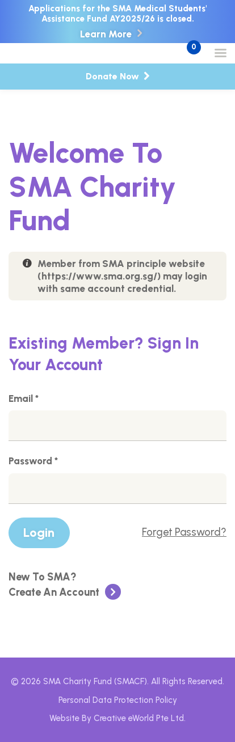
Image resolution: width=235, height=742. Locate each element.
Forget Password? (184, 532)
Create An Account (65, 585)
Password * (33, 461)
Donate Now (118, 76)
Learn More (106, 34)
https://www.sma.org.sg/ (99, 276)
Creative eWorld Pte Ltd (139, 718)
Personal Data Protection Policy (117, 700)
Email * (24, 399)
